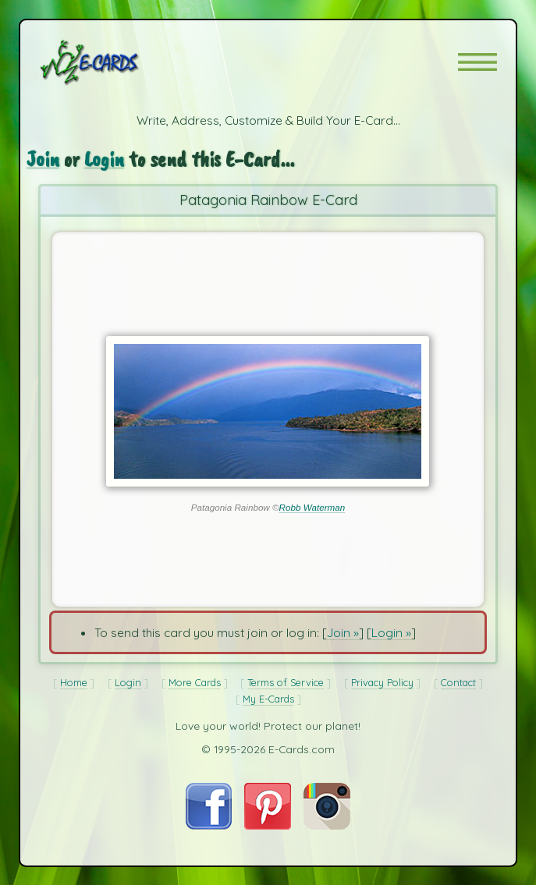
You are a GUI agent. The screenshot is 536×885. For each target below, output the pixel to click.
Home (73, 682)
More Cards (195, 682)
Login (104, 159)
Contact (458, 682)
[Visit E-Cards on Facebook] (209, 825)
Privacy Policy (382, 682)
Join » (343, 632)
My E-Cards (268, 698)
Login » (391, 632)
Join (43, 159)
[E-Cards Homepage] (117, 62)
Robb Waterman (312, 507)
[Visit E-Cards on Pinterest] (267, 825)
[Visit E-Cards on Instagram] (326, 825)
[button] (477, 62)
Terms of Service (285, 682)
